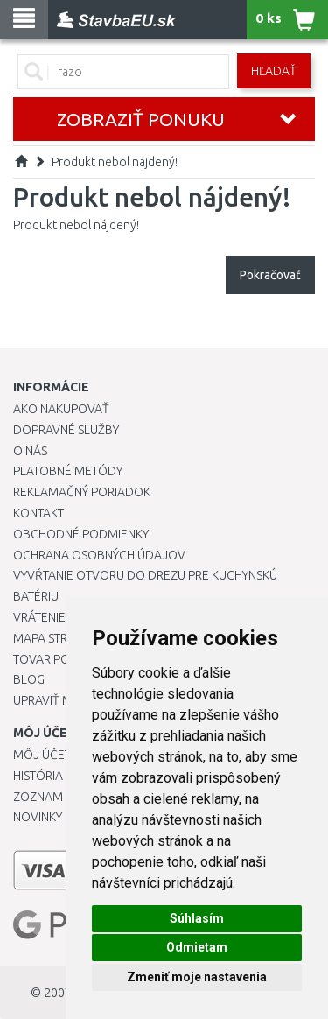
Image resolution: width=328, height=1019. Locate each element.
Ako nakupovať (61, 409)
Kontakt (38, 513)
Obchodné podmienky (81, 534)
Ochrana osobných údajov (99, 555)
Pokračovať (270, 275)
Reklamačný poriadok (81, 492)
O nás (30, 451)
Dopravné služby (66, 430)
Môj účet (42, 755)
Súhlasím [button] (197, 918)
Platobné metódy (67, 471)
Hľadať (274, 71)
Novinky (37, 817)
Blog (29, 679)
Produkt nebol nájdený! (115, 162)
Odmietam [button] (196, 947)
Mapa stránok (56, 638)
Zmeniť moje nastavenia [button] (197, 977)
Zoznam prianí (57, 797)
